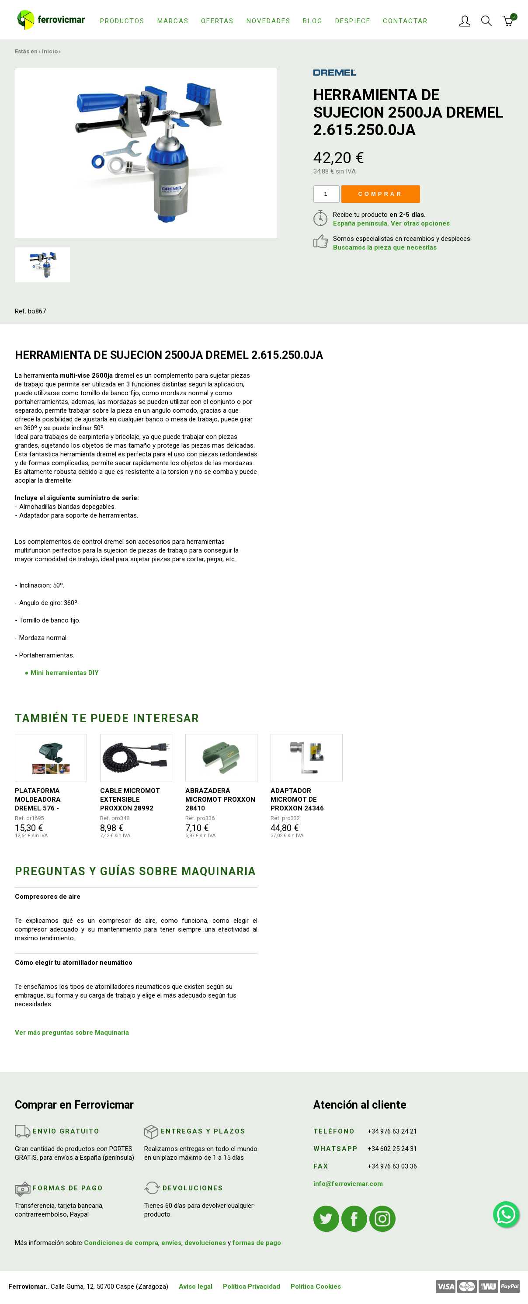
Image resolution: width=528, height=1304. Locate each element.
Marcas (173, 21)
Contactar (405, 21)
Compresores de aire (47, 897)
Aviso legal (195, 1286)
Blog (313, 21)
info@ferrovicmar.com (348, 1184)
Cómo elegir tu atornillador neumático (73, 963)
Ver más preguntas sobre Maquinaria (72, 1032)
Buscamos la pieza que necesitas (385, 247)
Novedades (269, 21)
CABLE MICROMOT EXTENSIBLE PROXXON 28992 (130, 799)
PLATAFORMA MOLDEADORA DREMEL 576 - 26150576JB (38, 800)
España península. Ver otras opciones (391, 223)
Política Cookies (316, 1286)
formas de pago (257, 1243)
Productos (122, 21)
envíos (171, 1243)
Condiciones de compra (121, 1243)
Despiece (353, 21)
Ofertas (217, 21)
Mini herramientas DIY (65, 673)
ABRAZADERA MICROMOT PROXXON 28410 (220, 799)
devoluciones (205, 1243)
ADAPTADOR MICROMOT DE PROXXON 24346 (297, 799)
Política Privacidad (251, 1286)
